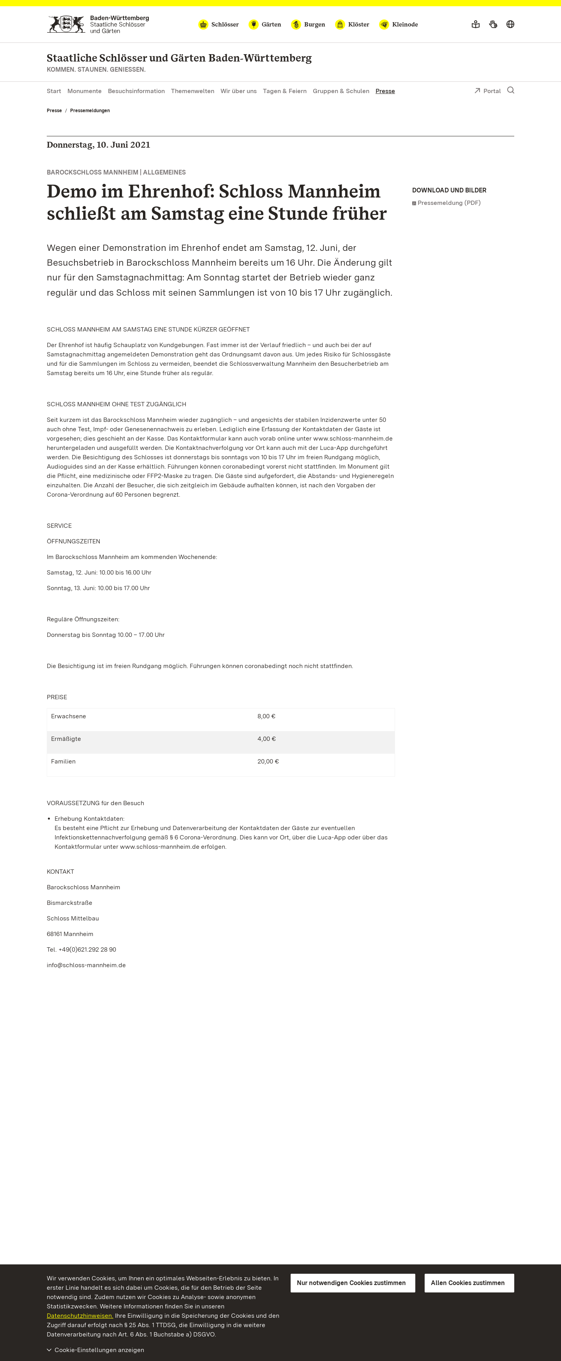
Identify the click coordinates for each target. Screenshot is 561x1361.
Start (54, 91)
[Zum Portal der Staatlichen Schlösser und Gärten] (98, 24)
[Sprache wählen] (510, 24)
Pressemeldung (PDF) (449, 202)
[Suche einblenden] (510, 90)
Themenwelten (192, 91)
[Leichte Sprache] (476, 24)
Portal (487, 91)
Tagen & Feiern (285, 91)
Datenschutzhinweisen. (80, 1315)
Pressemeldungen (90, 110)
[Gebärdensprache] (493, 24)
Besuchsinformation (136, 91)
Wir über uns (239, 91)
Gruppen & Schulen (341, 91)
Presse (385, 91)
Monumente (84, 91)
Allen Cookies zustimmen (468, 1283)
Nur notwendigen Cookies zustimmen (351, 1283)
